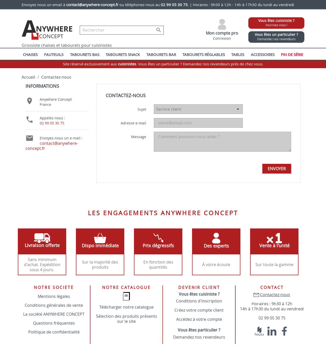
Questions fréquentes (54, 323)
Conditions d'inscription (199, 300)
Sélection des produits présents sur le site (126, 319)
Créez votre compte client (199, 310)
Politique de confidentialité (54, 332)
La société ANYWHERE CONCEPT (54, 314)
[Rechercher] (122, 30)
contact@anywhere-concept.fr (51, 145)
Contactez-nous (275, 294)
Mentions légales (54, 296)
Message (138, 136)
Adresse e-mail (133, 123)
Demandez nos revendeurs (199, 337)
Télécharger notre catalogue (126, 307)
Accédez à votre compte (199, 319)
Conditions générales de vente (54, 305)
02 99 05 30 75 (52, 123)
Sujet (142, 109)
